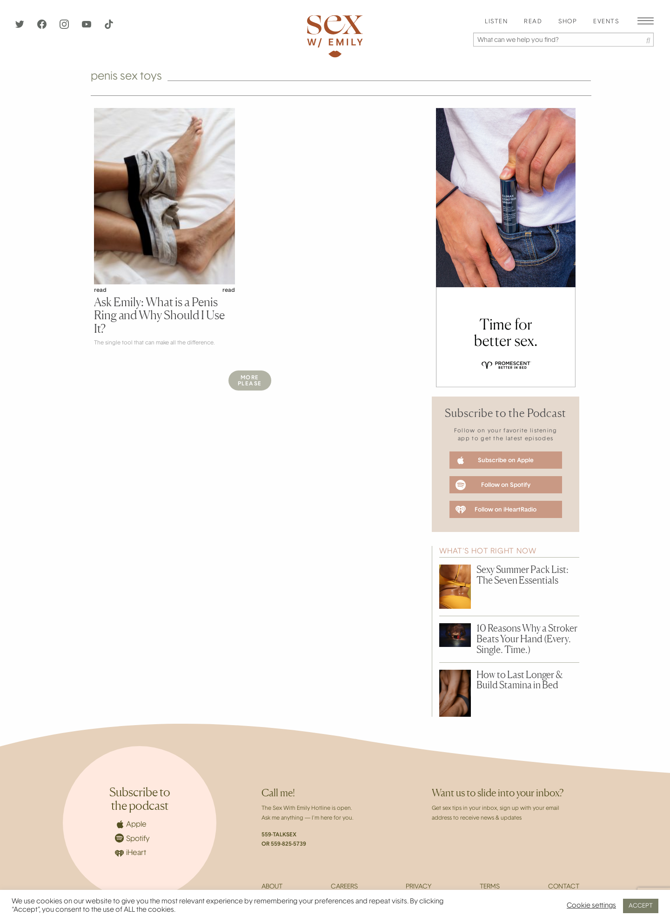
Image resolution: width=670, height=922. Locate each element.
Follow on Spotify (493, 485)
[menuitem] (496, 22)
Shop (567, 22)
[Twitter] (20, 27)
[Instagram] (65, 27)
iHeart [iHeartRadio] (130, 853)
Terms (490, 887)
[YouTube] (87, 27)
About (271, 887)
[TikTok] (109, 27)
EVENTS (606, 22)
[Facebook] (43, 27)
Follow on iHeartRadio (496, 510)
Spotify (132, 838)
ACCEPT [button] (641, 906)
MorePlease (250, 381)
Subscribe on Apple (495, 460)
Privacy (418, 887)
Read (533, 22)
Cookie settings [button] (591, 905)
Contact (563, 887)
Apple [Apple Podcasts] (131, 824)
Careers (344, 887)
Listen (496, 22)
